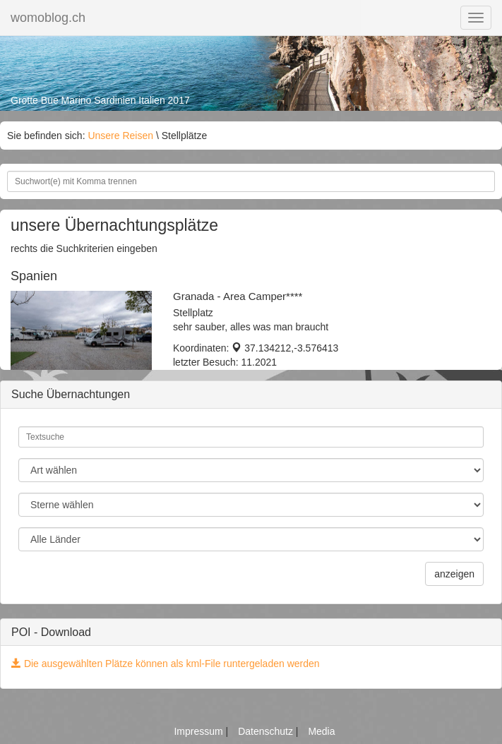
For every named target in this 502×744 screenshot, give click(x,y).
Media (321, 731)
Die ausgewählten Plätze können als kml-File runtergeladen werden (165, 663)
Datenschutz (267, 731)
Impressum (199, 731)
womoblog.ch (48, 18)
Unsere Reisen (120, 135)
